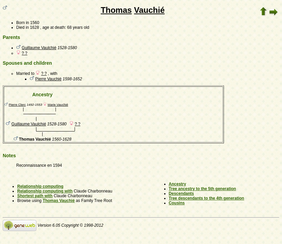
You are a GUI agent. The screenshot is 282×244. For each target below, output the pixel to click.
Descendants (181, 193)
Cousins (177, 203)
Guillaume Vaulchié (39, 47)
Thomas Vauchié (59, 200)
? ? (24, 53)
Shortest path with (35, 196)
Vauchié (149, 10)
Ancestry (177, 184)
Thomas (116, 10)
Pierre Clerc (17, 104)
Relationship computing (40, 186)
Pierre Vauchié (48, 79)
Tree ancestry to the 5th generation (202, 188)
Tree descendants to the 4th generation (206, 198)
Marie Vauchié (58, 104)
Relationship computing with (45, 191)
